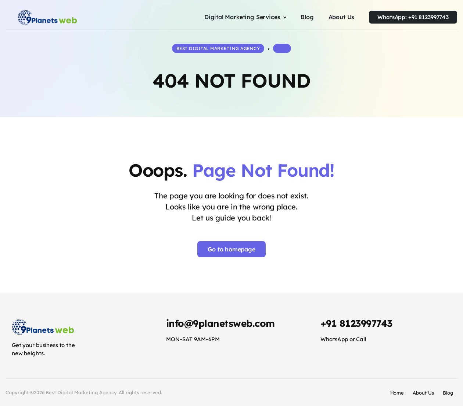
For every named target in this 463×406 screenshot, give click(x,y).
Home (397, 392)
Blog (448, 392)
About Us (423, 392)
